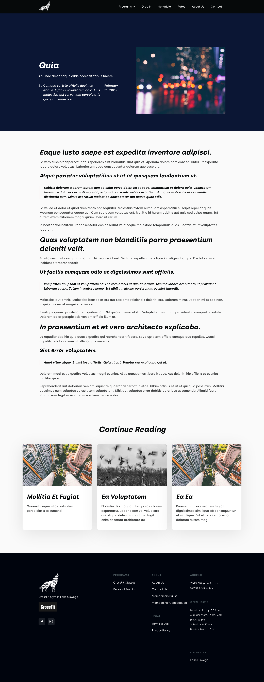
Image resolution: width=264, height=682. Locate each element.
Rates (181, 6)
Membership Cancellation (169, 602)
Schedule (164, 6)
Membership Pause (164, 596)
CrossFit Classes (124, 582)
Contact (216, 6)
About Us (198, 6)
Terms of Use (160, 623)
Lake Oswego (199, 660)
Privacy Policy (161, 630)
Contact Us (159, 589)
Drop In (147, 6)
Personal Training (124, 589)
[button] (126, 7)
